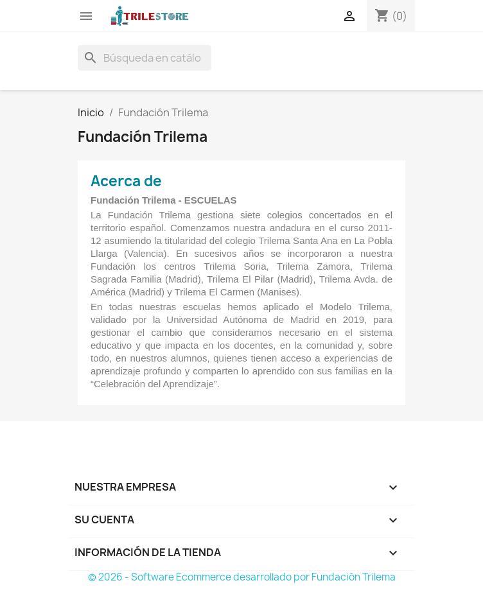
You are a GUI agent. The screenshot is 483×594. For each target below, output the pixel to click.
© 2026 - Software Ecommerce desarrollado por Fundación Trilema (242, 577)
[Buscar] (144, 58)
